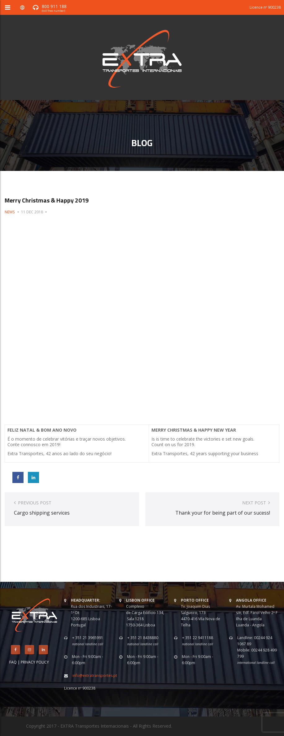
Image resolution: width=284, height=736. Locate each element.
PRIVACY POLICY (35, 662)
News (10, 212)
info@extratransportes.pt (94, 675)
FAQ (13, 662)
